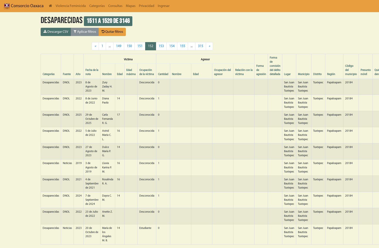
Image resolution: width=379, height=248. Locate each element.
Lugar (287, 74)
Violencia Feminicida (71, 6)
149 (118, 46)
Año (78, 74)
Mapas (130, 6)
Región (331, 74)
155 (182, 46)
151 (140, 46)
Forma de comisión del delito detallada (275, 66)
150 (129, 46)
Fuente (67, 74)
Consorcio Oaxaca (23, 6)
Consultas (115, 6)
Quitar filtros (112, 32)
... (192, 46)
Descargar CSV (55, 32)
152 (150, 46)
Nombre (106, 74)
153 (161, 46)
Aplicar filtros (85, 32)
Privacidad (146, 6)
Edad (120, 74)
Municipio (303, 74)
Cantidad (163, 74)
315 (200, 46)
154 (172, 46)
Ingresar (164, 6)
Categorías (97, 6)
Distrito (317, 74)
